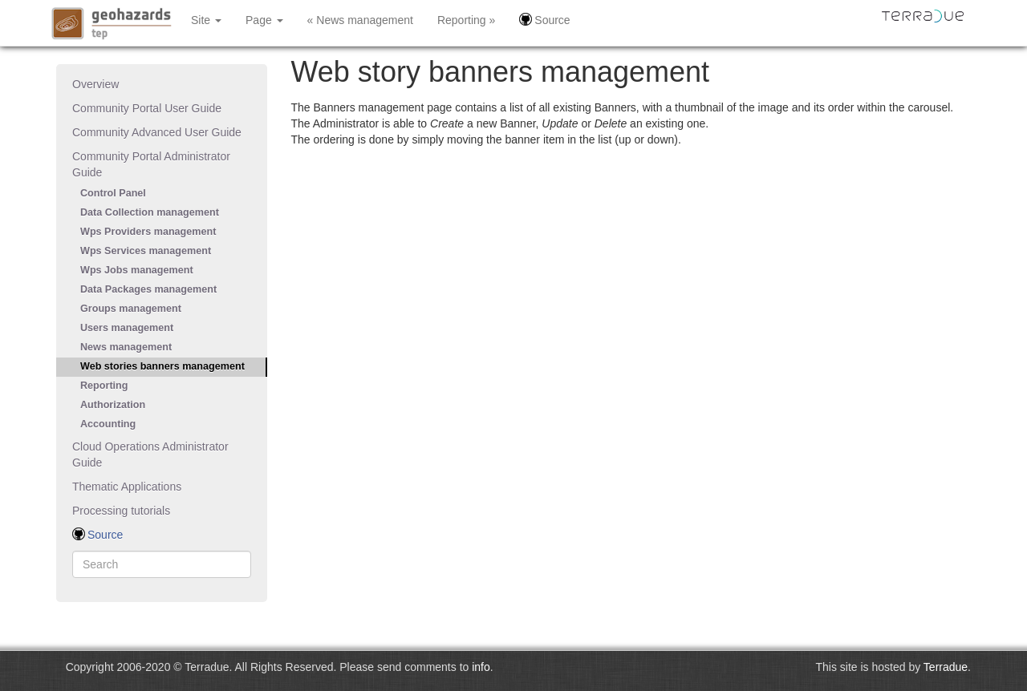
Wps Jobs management (136, 270)
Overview (95, 84)
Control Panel (113, 193)
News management (126, 347)
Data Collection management (149, 212)
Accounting (108, 424)
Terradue (945, 667)
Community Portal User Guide (146, 108)
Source (544, 19)
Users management (126, 327)
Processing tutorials (121, 510)
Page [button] (264, 20)
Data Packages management (148, 289)
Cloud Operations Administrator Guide (150, 454)
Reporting (104, 385)
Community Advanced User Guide (157, 132)
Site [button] (206, 20)
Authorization (112, 404)
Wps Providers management (148, 231)
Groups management (130, 308)
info (481, 667)
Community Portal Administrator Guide (151, 164)
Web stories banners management (162, 366)
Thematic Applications (126, 486)
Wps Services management (145, 251)
